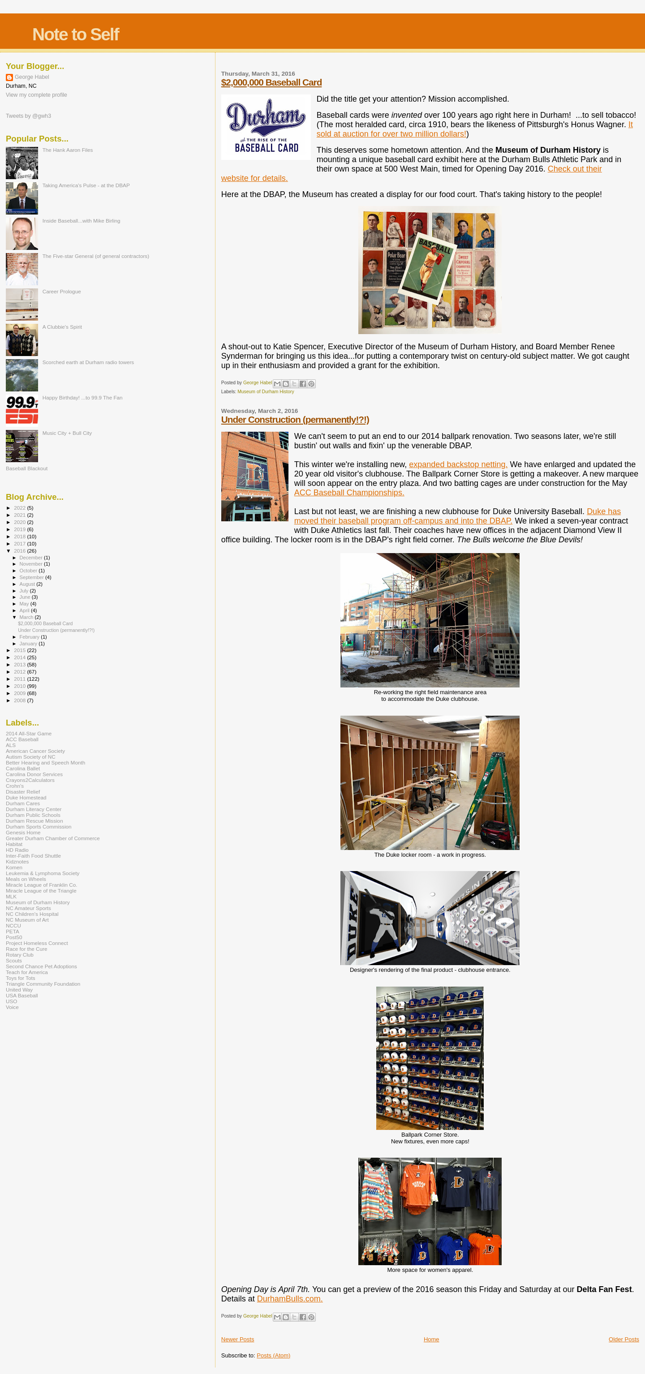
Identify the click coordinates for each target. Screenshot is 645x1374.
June (26, 597)
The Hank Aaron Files (68, 150)
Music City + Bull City (67, 433)
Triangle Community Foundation (43, 984)
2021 (20, 515)
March (27, 617)
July (25, 590)
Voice (12, 1007)
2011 (20, 679)
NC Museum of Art (27, 920)
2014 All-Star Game (29, 733)
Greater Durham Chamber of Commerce (53, 838)
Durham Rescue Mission (34, 821)
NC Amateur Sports (28, 908)
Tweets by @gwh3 (28, 116)
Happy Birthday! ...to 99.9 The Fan (83, 397)
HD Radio (17, 850)
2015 (20, 650)
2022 (20, 508)
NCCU (13, 925)
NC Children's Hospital (32, 914)
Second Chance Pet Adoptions (41, 966)
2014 (20, 657)
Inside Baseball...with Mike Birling (81, 220)
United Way (19, 989)
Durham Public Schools (33, 815)
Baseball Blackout (26, 468)
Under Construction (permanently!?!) (295, 419)
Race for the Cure (26, 949)
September (33, 577)
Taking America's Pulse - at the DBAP (86, 185)
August (28, 584)
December (32, 557)
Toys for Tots (20, 978)
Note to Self (75, 34)
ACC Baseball (22, 739)
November (32, 564)
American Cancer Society (35, 751)
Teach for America (27, 972)
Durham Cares (23, 803)
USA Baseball (22, 995)
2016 (20, 551)
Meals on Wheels (26, 879)
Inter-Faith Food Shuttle (33, 856)
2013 (20, 664)
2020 (20, 522)
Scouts (14, 960)
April (25, 610)
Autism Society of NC (31, 757)
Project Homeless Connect (37, 943)
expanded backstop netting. (458, 464)
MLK (11, 896)
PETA (12, 931)
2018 (20, 536)
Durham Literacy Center (33, 809)
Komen (14, 867)
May (25, 603)
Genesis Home (23, 832)
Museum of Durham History (265, 391)
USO (11, 1001)
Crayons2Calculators (30, 780)
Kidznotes (17, 861)
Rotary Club (20, 955)
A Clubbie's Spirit (62, 327)
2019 (20, 529)
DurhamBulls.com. (290, 1298)
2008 (20, 700)
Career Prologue (62, 291)
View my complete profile (36, 95)
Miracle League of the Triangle (41, 890)
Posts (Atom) (273, 1355)
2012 (20, 671)
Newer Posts (237, 1339)
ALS (11, 745)
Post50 (14, 937)
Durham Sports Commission (39, 826)
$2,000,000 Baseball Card (271, 82)
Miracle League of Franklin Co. (41, 885)
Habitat (14, 844)
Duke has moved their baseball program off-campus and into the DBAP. (457, 516)
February (30, 637)
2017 (20, 543)
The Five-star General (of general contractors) (96, 256)
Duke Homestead (26, 797)
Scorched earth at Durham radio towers (88, 362)
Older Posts (624, 1339)
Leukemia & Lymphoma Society (42, 873)
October (29, 570)
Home (431, 1339)
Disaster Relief (23, 791)
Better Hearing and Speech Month (45, 762)
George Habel (32, 77)
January (29, 643)
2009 (20, 693)
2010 (20, 686)
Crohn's (15, 786)
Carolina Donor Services (34, 774)
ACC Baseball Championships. (349, 492)
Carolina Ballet (23, 768)
